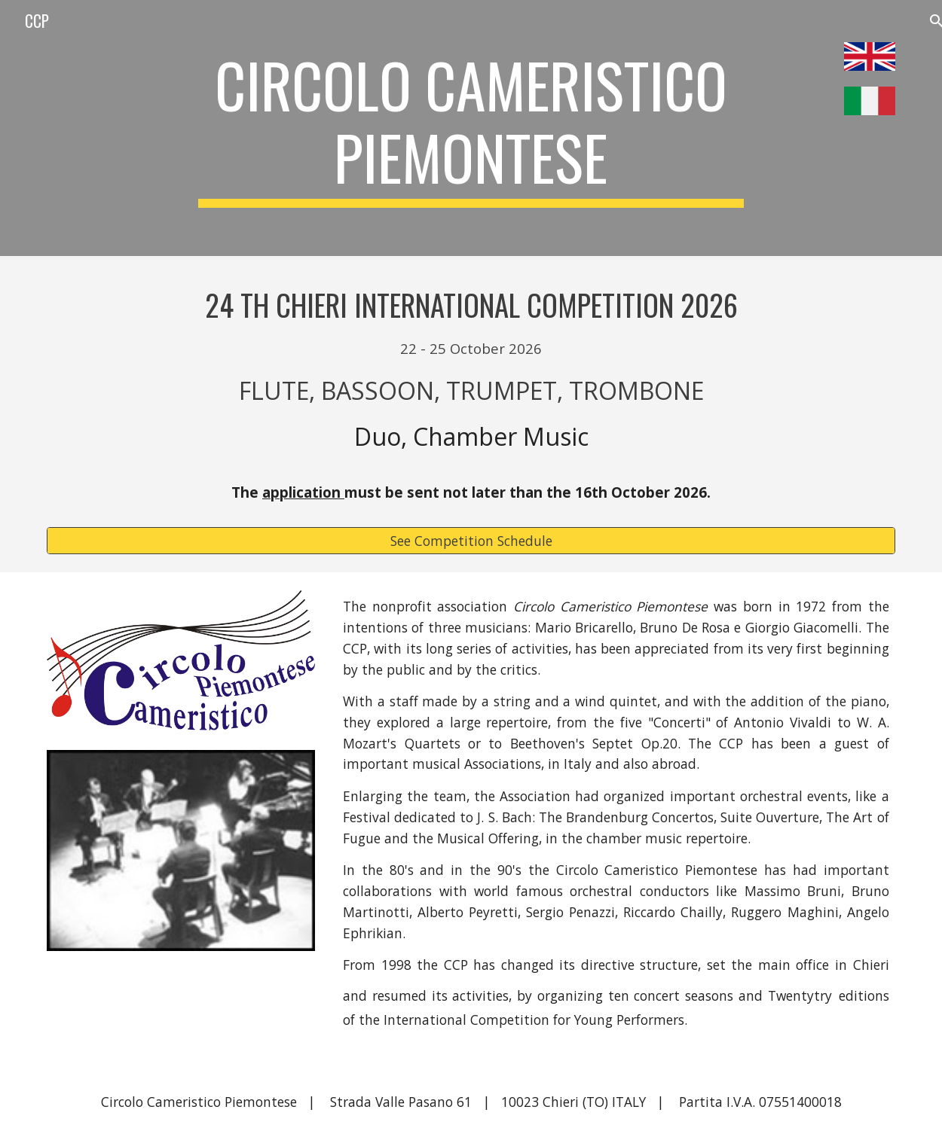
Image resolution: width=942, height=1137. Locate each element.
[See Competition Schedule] (470, 541)
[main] (471, 128)
